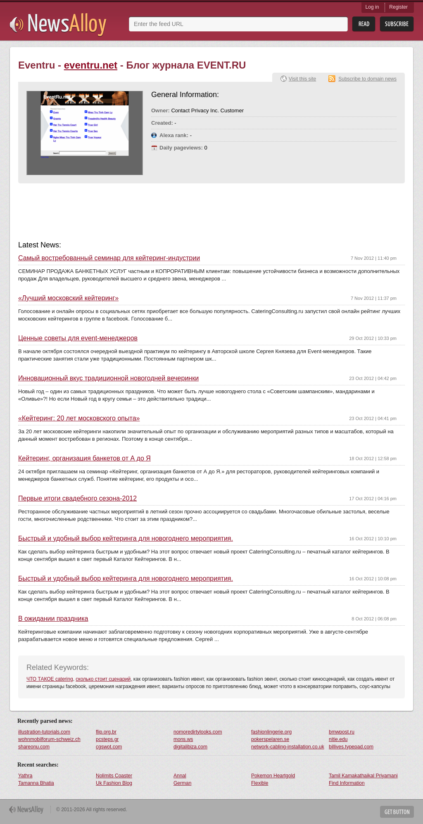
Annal (179, 776)
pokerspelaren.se (270, 739)
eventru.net (90, 65)
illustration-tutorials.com (44, 732)
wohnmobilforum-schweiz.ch (49, 739)
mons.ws (183, 739)
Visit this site (302, 79)
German (182, 783)
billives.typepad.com (351, 747)
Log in (372, 7)
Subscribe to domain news (367, 79)
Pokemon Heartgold (273, 776)
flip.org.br (106, 732)
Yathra (25, 776)
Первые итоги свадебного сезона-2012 (77, 498)
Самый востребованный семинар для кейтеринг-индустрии (109, 258)
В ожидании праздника (53, 618)
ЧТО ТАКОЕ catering (49, 679)
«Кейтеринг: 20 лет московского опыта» (79, 418)
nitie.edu (338, 739)
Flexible (259, 783)
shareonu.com (34, 747)
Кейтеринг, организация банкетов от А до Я (84, 458)
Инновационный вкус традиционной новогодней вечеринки (108, 378)
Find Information (347, 783)
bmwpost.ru (341, 732)
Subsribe (397, 24)
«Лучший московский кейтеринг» (68, 298)
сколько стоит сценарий (103, 679)
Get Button (397, 812)
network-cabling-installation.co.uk (287, 747)
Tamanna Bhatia (36, 783)
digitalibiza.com (190, 747)
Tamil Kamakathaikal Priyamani (363, 776)
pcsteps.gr (107, 739)
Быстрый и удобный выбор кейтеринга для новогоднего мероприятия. (125, 538)
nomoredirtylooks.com (197, 732)
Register (398, 7)
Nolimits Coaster (114, 776)
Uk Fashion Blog (114, 783)
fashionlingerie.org (271, 732)
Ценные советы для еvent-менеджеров (78, 338)
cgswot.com (109, 747)
